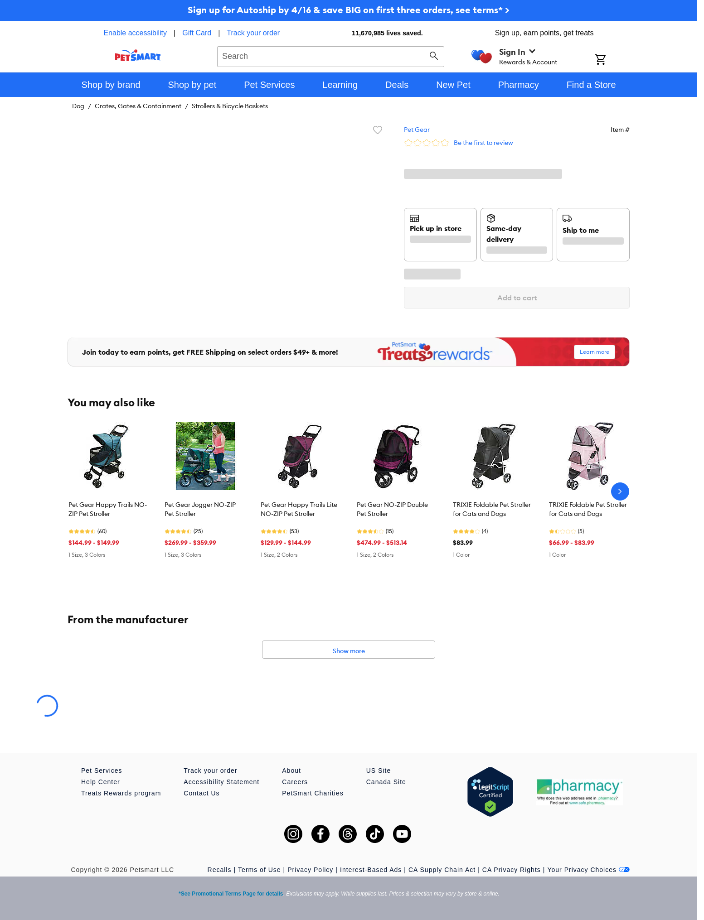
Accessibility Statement (221, 781)
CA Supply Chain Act (442, 869)
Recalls (220, 869)
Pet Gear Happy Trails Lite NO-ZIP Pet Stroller (299, 509)
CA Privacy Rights (511, 869)
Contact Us (201, 793)
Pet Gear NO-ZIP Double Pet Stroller (392, 509)
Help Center (100, 781)
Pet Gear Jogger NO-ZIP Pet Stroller (200, 509)
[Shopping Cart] (612, 60)
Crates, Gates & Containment (138, 106)
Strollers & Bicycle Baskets (230, 106)
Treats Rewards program (121, 793)
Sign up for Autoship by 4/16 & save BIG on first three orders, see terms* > (349, 9)
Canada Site (386, 781)
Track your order (253, 33)
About (291, 770)
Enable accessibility (135, 33)
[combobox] (330, 55)
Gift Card (196, 33)
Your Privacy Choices (588, 869)
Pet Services (101, 770)
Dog (78, 106)
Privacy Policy (310, 869)
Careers (295, 781)
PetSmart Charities (312, 793)
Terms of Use (259, 869)
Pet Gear (417, 129)
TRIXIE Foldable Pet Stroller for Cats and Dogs (492, 509)
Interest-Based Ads (371, 869)
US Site (378, 770)
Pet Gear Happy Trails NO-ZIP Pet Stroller (107, 509)
